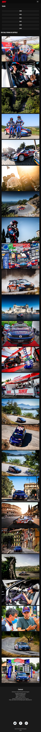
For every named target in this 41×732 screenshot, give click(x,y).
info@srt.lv (23, 697)
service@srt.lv (26, 698)
